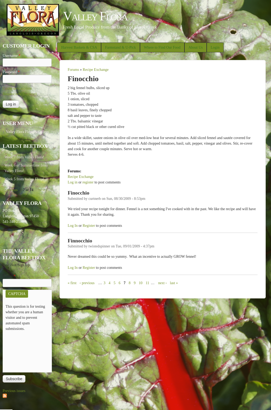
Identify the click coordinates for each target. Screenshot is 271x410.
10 (140, 283)
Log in (73, 182)
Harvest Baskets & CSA (79, 47)
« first (72, 283)
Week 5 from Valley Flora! (24, 179)
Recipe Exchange (96, 70)
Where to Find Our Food (162, 47)
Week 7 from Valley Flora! (24, 157)
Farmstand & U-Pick (120, 47)
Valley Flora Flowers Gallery (27, 132)
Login (215, 47)
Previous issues (14, 391)
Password (11, 72)
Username (11, 56)
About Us (195, 47)
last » (174, 283)
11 (147, 283)
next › (162, 283)
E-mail (9, 276)
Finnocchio (80, 240)
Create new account (17, 88)
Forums (73, 70)
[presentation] (27, 350)
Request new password (20, 94)
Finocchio (78, 193)
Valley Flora (95, 16)
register (87, 182)
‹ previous (87, 283)
